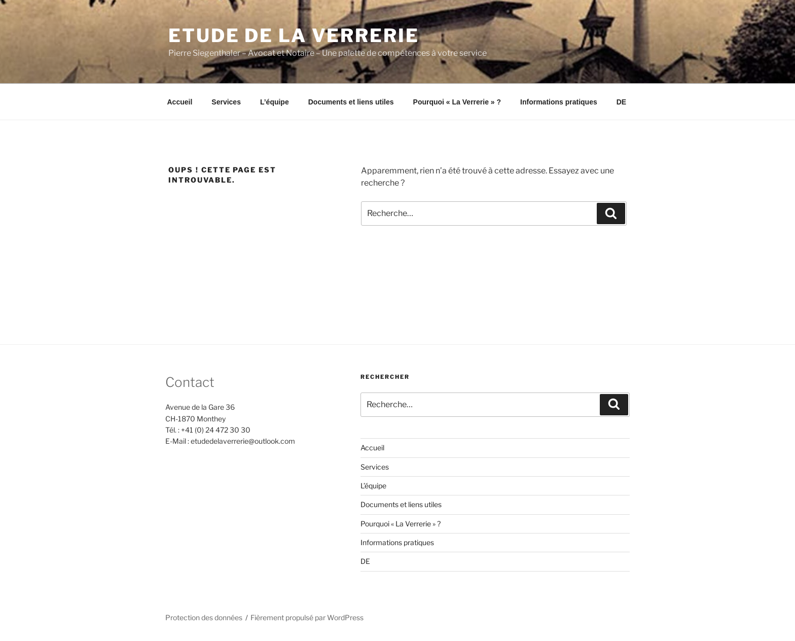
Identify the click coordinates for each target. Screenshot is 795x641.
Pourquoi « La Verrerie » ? (457, 102)
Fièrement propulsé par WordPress (307, 617)
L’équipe (274, 102)
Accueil (180, 102)
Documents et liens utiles (351, 102)
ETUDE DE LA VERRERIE (293, 35)
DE (621, 102)
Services (226, 102)
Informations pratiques (558, 102)
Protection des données (203, 617)
